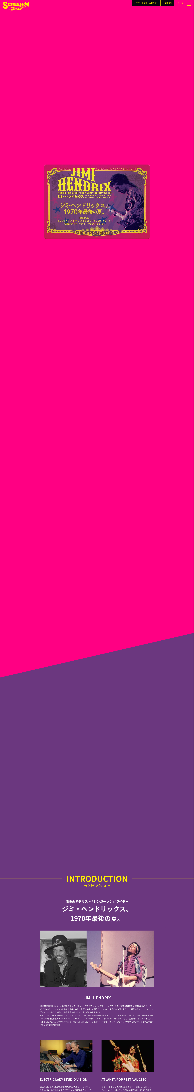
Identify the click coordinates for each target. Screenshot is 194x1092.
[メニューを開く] (189, 4)
